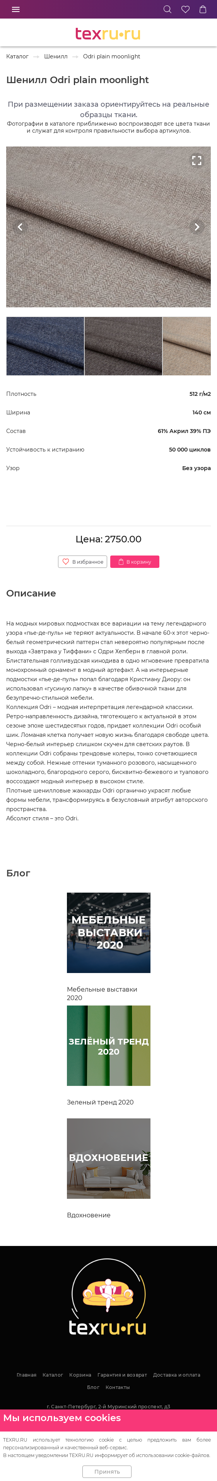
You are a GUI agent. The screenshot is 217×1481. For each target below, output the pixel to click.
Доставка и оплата (176, 1375)
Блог (93, 1387)
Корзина (80, 1375)
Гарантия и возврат (122, 1375)
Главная (26, 1375)
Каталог (53, 1375)
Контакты (118, 1387)
